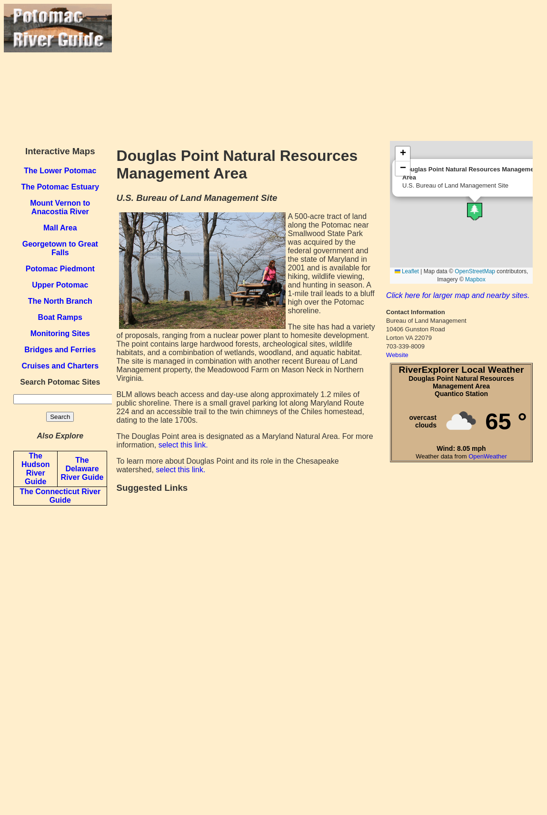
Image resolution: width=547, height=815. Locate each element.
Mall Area (60, 228)
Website (397, 354)
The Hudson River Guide (35, 469)
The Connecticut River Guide (60, 495)
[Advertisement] (327, 70)
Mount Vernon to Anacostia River (60, 207)
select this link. (183, 445)
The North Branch (60, 301)
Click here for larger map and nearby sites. (457, 295)
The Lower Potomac (60, 171)
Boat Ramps (60, 317)
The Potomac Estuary (60, 187)
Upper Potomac (60, 285)
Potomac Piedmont (60, 269)
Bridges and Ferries (60, 350)
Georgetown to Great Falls (60, 248)
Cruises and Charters (60, 366)
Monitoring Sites (60, 333)
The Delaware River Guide (82, 468)
